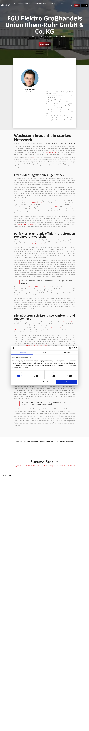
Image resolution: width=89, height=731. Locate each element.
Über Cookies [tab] (66, 352)
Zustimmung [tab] (22, 352)
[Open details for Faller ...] (73, 535)
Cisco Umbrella (68, 299)
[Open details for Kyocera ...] (45, 642)
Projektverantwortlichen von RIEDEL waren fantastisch (34, 264)
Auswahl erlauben (44, 382)
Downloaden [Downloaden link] (44, 44)
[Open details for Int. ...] (73, 589)
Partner (62, 3)
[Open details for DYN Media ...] (16, 535)
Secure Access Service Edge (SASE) (37, 322)
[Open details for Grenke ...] (16, 589)
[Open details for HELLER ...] (45, 589)
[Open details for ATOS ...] (16, 482)
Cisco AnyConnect (50, 328)
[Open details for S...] (16, 691)
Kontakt (77, 5)
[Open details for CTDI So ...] (73, 482)
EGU (33, 135)
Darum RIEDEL (18, 3)
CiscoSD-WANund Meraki (26, 201)
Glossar (85, 5)
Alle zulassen (66, 382)
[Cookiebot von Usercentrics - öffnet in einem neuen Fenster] (70, 348)
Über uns (16, 8)
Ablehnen (22, 382)
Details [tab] (44, 352)
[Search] (71, 5)
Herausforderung (50, 129)
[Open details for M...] (16, 642)
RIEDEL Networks (37, 180)
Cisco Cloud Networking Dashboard (40, 221)
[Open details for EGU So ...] (45, 535)
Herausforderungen (41, 3)
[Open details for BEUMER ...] (45, 482)
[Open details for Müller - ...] (73, 642)
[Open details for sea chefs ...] (45, 691)
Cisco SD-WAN (55, 184)
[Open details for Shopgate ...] (73, 691)
